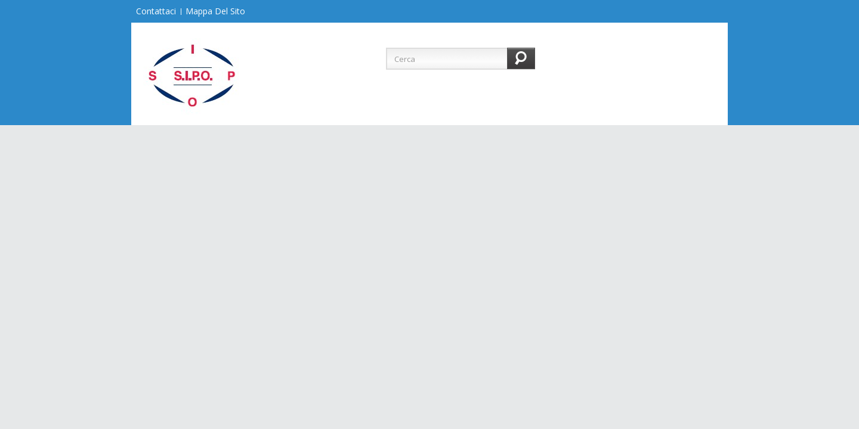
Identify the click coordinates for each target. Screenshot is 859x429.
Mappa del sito (215, 11)
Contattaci (156, 11)
